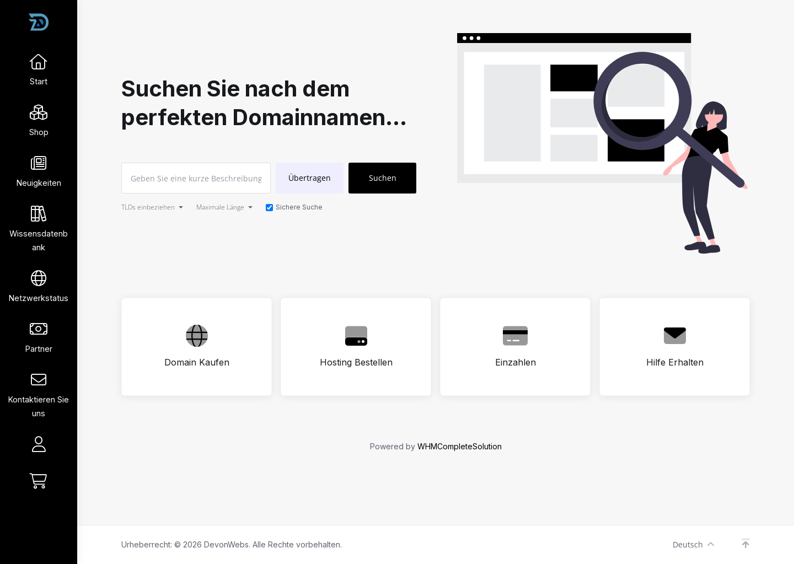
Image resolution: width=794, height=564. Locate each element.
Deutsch (694, 544)
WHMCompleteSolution (459, 446)
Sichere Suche (294, 207)
